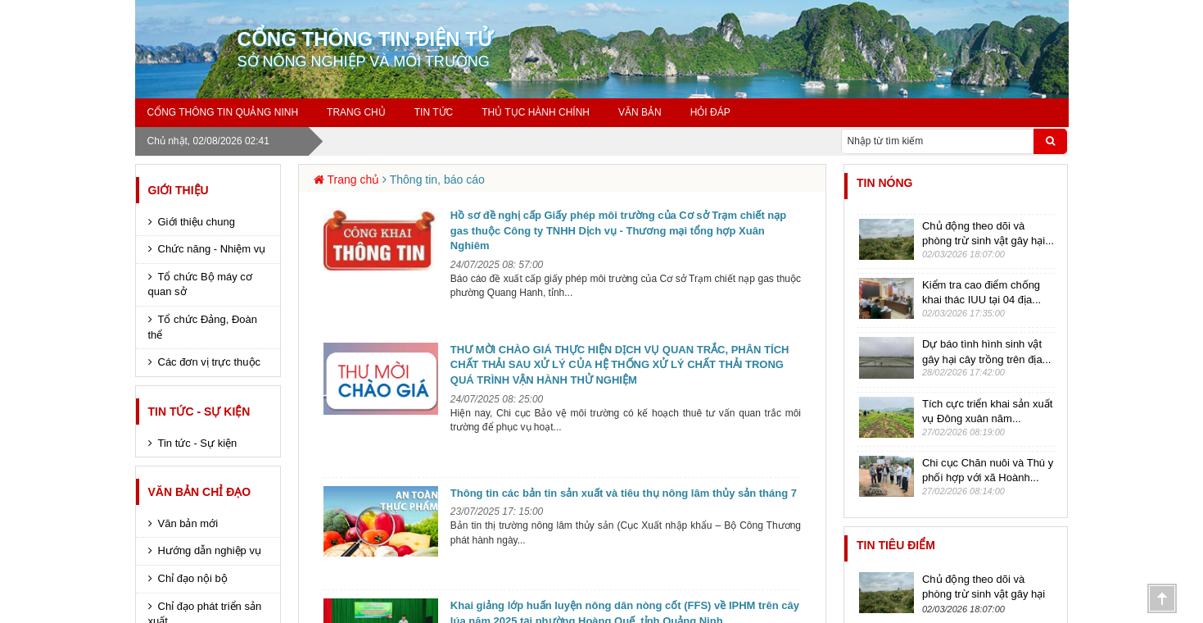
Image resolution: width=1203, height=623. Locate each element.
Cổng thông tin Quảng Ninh (223, 112)
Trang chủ (356, 112)
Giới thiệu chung (197, 222)
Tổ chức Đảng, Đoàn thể (203, 327)
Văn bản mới (188, 523)
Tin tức (433, 112)
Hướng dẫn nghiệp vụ (209, 550)
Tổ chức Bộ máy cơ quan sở (200, 284)
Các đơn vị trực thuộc (209, 362)
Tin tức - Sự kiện (199, 411)
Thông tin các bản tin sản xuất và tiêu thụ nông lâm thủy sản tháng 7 (623, 493)
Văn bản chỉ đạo (199, 491)
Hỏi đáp (710, 112)
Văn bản (640, 112)
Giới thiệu (178, 190)
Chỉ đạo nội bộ (193, 578)
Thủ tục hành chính (536, 112)
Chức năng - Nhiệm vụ (212, 249)
